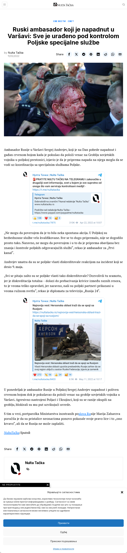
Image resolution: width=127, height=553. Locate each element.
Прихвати (63, 523)
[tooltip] (69, 54)
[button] (122, 492)
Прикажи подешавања (63, 541)
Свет (71, 21)
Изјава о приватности (63, 549)
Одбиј (63, 532)
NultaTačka (11, 433)
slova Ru (85, 414)
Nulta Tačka (15, 52)
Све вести (59, 21)
